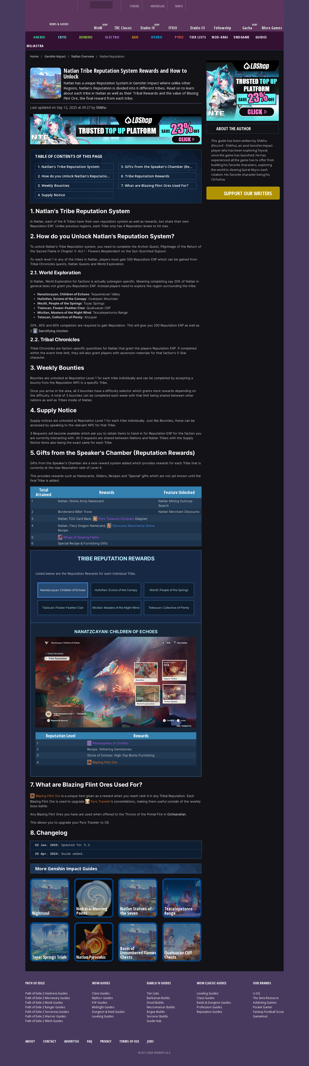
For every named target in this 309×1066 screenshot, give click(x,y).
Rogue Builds (156, 1012)
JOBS (150, 1041)
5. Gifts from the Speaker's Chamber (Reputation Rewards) (157, 166)
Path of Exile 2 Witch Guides (44, 1021)
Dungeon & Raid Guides (108, 1012)
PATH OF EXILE (35, 983)
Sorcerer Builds (157, 1016)
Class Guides (101, 993)
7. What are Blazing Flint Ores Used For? (154, 185)
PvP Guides (99, 1003)
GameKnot (260, 1016)
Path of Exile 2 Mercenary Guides (47, 998)
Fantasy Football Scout (268, 1012)
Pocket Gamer (262, 1007)
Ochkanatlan (176, 814)
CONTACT (49, 1041)
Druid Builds (155, 1003)
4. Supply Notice (51, 195)
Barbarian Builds (158, 998)
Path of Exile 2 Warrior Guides (45, 1016)
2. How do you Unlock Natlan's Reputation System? (74, 176)
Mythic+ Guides (102, 998)
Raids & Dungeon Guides (214, 1003)
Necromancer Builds (161, 1007)
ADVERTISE (71, 1041)
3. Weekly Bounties (53, 185)
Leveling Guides (102, 1016)
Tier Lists (153, 993)
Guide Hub (154, 1021)
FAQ (89, 1041)
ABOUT (30, 1041)
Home (34, 56)
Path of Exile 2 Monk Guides (44, 1003)
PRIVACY (105, 1041)
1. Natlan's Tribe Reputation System (68, 166)
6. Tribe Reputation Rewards (145, 176)
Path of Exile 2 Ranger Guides (45, 1007)
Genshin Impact (55, 56)
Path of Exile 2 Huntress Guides (46, 993)
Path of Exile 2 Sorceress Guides (47, 1012)
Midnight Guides (103, 1007)
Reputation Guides (209, 1012)
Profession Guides (209, 1007)
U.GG (256, 993)
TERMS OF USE (129, 1041)
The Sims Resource (266, 998)
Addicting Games (264, 1003)
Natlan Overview (82, 56)
